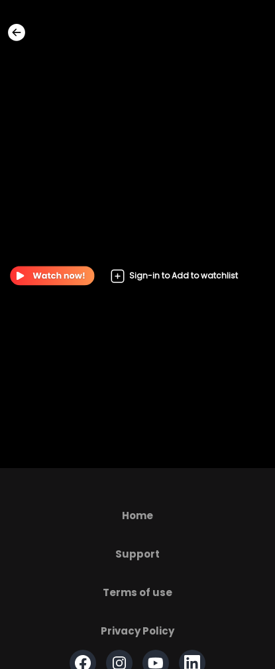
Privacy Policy (137, 631)
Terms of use (137, 592)
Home (137, 515)
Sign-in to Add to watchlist (174, 276)
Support (137, 554)
